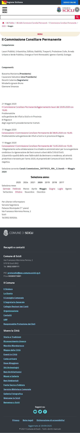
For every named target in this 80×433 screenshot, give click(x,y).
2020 (4, 26)
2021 (33, 182)
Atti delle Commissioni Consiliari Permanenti (31, 23)
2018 (54, 182)
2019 (47, 182)
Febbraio (17, 188)
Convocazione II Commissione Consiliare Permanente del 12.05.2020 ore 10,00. (37, 145)
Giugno (52, 188)
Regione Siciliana (14, 2)
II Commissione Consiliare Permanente (62, 23)
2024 (25, 182)
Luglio (60, 188)
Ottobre (18, 191)
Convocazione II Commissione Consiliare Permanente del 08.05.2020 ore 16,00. (37, 132)
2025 (18, 182)
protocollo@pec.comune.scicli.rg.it (24, 272)
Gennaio (6, 188)
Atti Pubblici (10, 23)
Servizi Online (69, 2)
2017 (61, 182)
